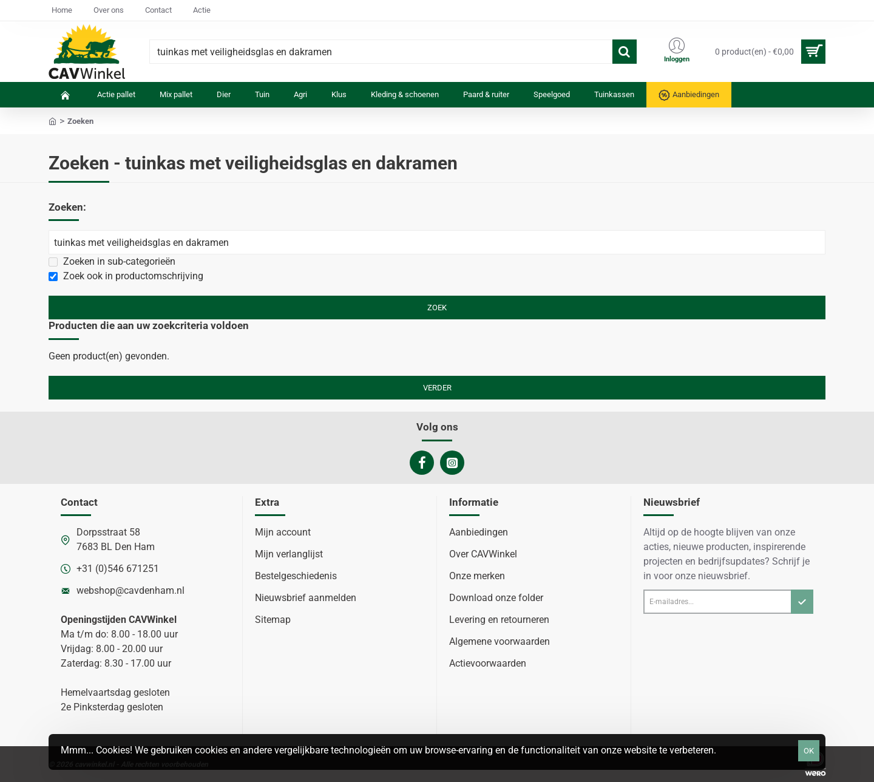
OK (809, 750)
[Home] (62, 10)
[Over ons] (108, 10)
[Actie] (202, 10)
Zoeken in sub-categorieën (112, 261)
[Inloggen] (677, 52)
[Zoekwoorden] (437, 242)
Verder (437, 387)
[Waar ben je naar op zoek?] (624, 51)
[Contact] (158, 10)
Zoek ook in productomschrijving (126, 276)
